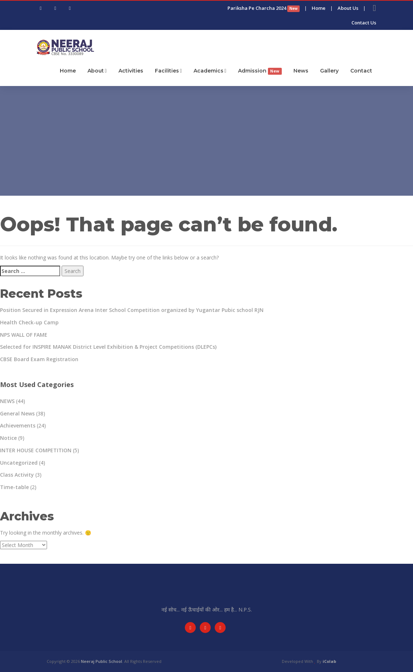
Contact (361, 70)
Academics (210, 70)
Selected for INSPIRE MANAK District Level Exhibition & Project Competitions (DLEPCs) (108, 346)
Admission (260, 71)
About (97, 70)
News (300, 70)
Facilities (168, 70)
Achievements (17, 425)
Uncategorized (19, 462)
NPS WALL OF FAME (23, 334)
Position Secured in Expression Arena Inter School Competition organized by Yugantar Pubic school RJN (132, 309)
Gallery (329, 70)
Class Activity (17, 474)
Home (319, 8)
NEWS (7, 401)
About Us (348, 8)
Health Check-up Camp (29, 322)
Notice (8, 437)
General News (17, 413)
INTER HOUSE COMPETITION (35, 450)
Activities (130, 70)
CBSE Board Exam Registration (39, 359)
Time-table (14, 487)
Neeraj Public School (101, 661)
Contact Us (363, 22)
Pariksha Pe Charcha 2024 (263, 8)
